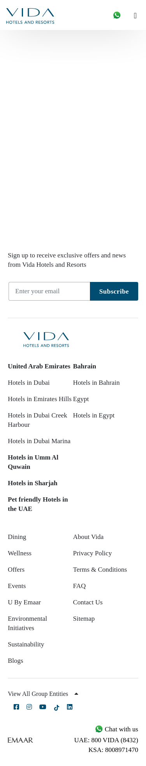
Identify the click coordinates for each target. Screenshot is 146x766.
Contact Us (88, 602)
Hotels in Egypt (94, 415)
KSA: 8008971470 (113, 750)
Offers (16, 569)
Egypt (81, 399)
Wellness (20, 553)
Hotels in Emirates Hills (40, 399)
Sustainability (26, 644)
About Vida (88, 537)
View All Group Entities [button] (43, 693)
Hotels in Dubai (29, 382)
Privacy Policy (92, 553)
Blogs (15, 660)
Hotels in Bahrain (96, 382)
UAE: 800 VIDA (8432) (106, 740)
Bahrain (85, 366)
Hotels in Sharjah (33, 483)
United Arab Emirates (39, 366)
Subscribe (114, 291)
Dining (17, 537)
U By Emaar (24, 602)
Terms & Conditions (100, 569)
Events (17, 586)
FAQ (79, 586)
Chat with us (116, 729)
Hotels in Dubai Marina (39, 441)
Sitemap (84, 618)
